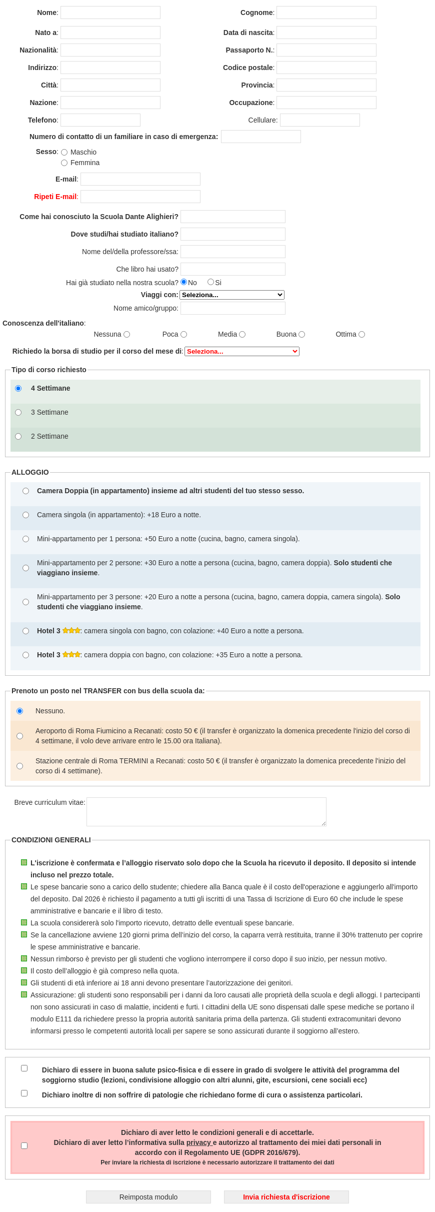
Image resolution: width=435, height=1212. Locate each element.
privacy (199, 1142)
